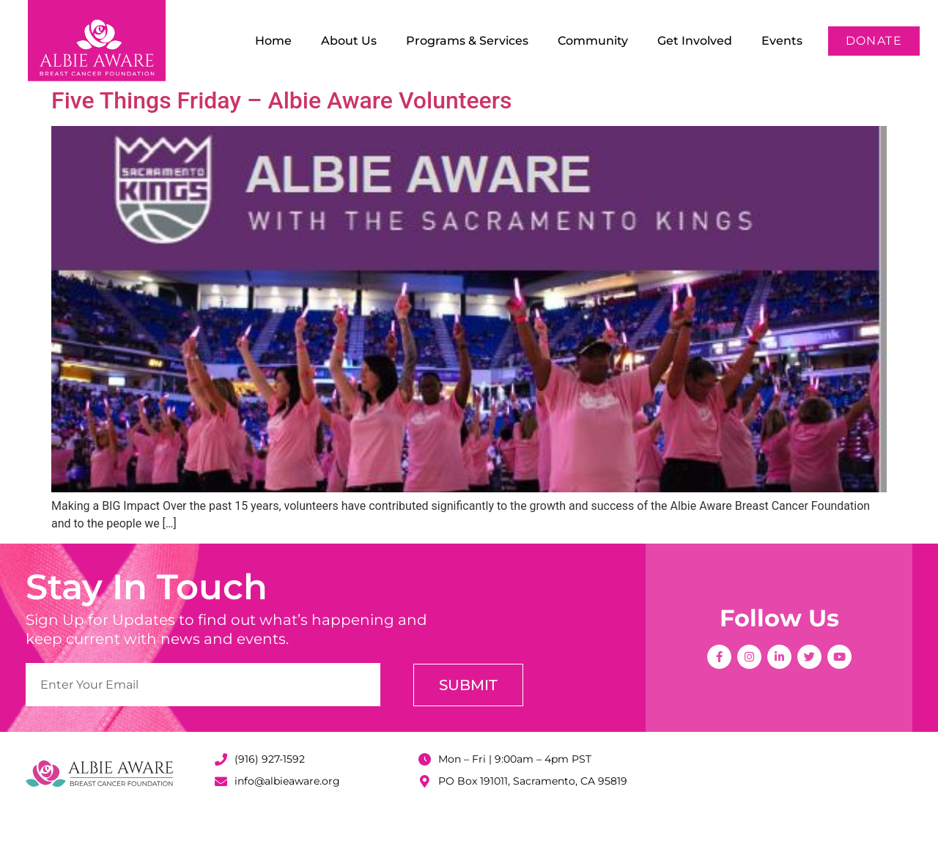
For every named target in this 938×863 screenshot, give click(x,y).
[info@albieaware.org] (221, 829)
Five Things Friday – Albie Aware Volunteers (281, 148)
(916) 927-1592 (269, 806)
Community (593, 41)
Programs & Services (467, 41)
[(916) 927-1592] (221, 807)
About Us (349, 41)
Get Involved (694, 41)
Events (781, 41)
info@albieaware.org (287, 828)
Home (273, 41)
